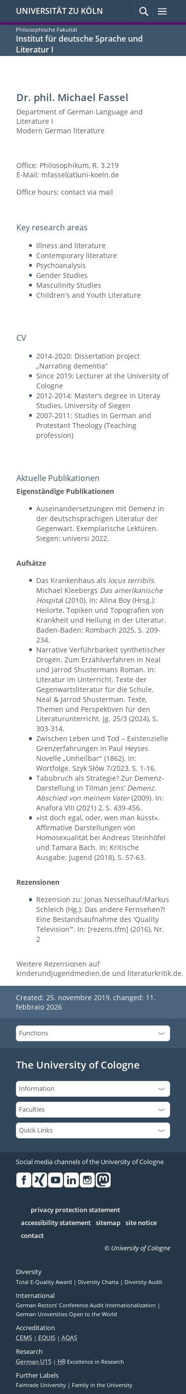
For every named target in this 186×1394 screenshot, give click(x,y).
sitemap (108, 1223)
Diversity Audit (143, 1282)
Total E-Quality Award (44, 1282)
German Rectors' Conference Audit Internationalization (86, 1305)
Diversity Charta (99, 1282)
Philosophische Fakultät (46, 29)
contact (32, 1236)
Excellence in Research (91, 1361)
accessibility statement (56, 1223)
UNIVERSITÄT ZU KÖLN (59, 10)
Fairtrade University (41, 1385)
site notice (141, 1223)
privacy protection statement (75, 1210)
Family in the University (102, 1385)
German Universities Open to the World (66, 1314)
